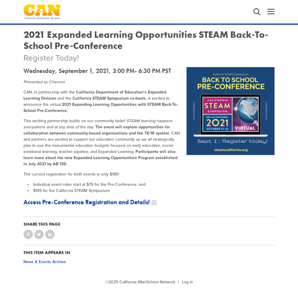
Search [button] (257, 11)
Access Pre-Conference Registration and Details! (86, 202)
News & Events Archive (44, 261)
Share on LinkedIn (50, 234)
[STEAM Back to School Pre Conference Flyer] (231, 111)
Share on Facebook (28, 234)
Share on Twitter (39, 234)
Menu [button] (271, 11)
